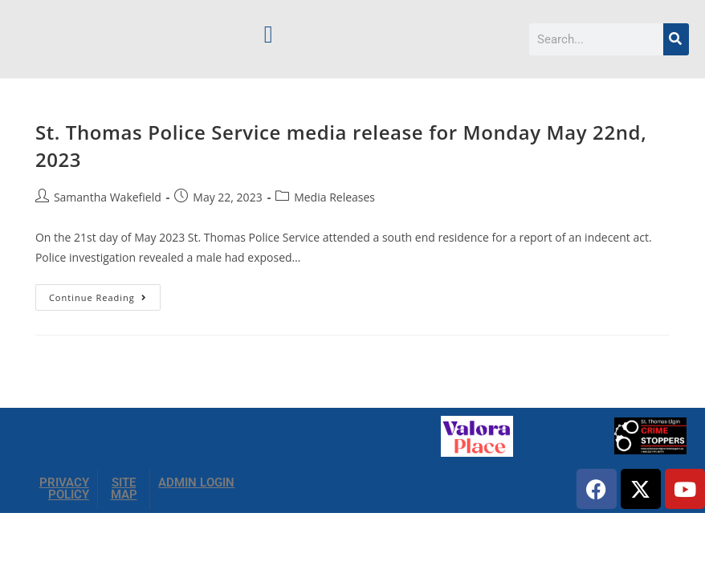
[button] (268, 34)
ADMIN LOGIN (196, 482)
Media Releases (334, 197)
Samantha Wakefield (107, 197)
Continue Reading (105, 293)
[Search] (676, 39)
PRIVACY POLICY (64, 488)
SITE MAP (124, 488)
